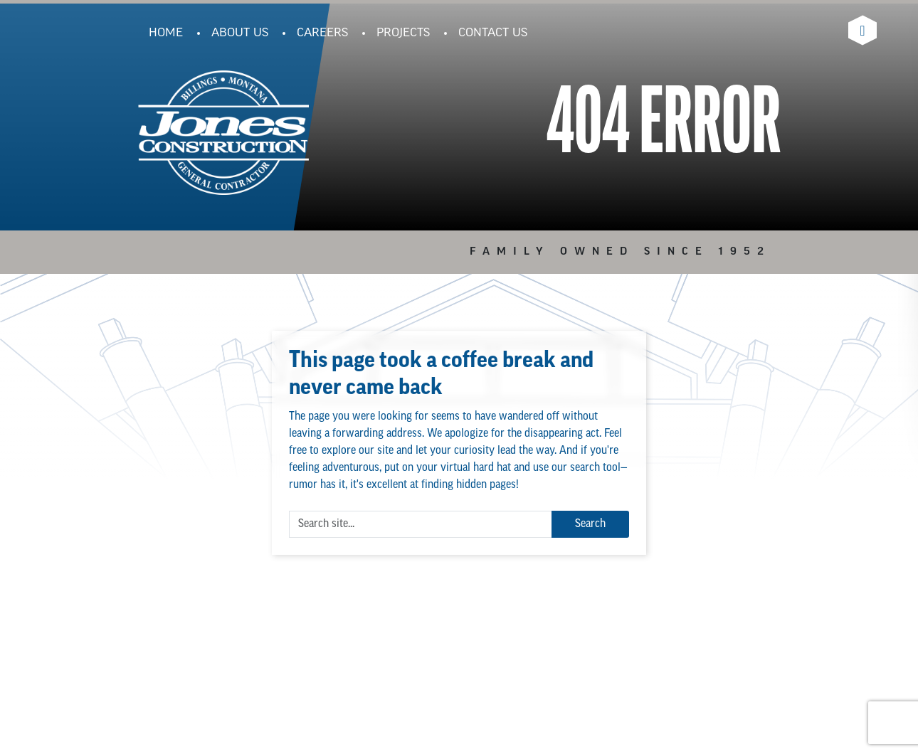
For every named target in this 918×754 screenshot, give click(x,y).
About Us (239, 33)
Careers (322, 33)
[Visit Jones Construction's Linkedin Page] (862, 30)
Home (166, 33)
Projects (403, 33)
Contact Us (492, 33)
